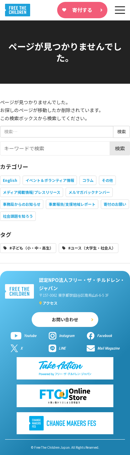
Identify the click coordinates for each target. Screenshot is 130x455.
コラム (88, 180)
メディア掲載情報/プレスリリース (31, 192)
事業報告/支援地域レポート (72, 204)
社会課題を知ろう (18, 216)
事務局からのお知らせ (22, 204)
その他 (107, 180)
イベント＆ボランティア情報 (49, 180)
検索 (120, 148)
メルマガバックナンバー (89, 192)
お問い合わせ (65, 319)
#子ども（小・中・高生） (31, 247)
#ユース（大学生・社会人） (92, 247)
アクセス (50, 303)
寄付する (82, 10)
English (10, 180)
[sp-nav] (120, 10)
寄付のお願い (115, 204)
